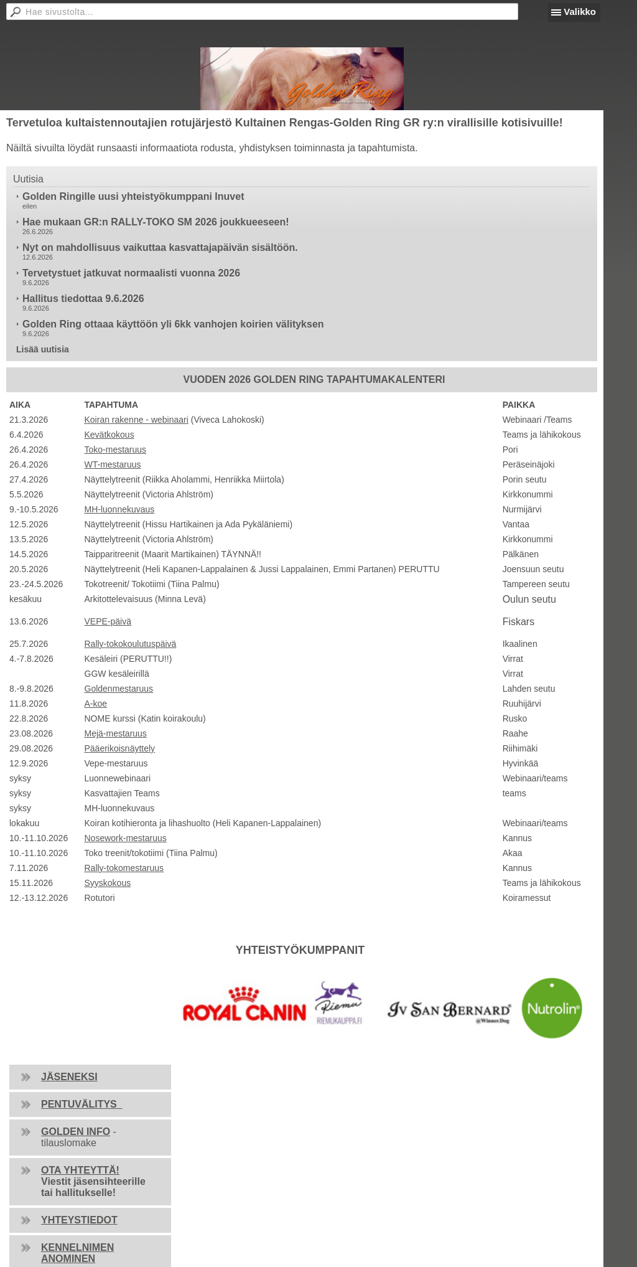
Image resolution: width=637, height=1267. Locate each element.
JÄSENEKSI (69, 1077)
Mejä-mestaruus (116, 733)
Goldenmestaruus (119, 689)
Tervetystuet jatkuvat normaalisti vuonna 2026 (131, 273)
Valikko (580, 11)
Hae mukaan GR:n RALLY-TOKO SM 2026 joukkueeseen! (155, 222)
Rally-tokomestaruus (124, 868)
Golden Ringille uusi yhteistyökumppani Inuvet (133, 196)
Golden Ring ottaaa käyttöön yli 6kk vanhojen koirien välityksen (173, 324)
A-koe (96, 704)
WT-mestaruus (113, 464)
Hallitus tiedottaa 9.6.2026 (83, 298)
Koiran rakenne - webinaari (136, 420)
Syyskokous (108, 883)
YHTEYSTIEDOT (79, 1220)
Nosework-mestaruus (126, 838)
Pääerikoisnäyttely (120, 748)
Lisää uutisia (42, 349)
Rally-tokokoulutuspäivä (131, 644)
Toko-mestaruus (116, 450)
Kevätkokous (109, 435)
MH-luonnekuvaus (120, 509)
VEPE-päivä (108, 621)
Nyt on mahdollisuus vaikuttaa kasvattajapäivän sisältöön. (160, 247)
